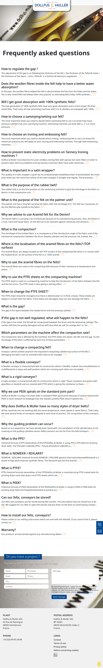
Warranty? (8, 530)
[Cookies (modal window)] (99, 664)
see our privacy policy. (84, 592)
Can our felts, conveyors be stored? (26, 497)
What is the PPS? (13, 439)
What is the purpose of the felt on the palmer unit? (37, 200)
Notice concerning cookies (66, 650)
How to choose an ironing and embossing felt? (34, 134)
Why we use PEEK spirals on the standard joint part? (38, 391)
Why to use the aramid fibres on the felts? (30, 262)
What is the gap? (13, 306)
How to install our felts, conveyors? (26, 515)
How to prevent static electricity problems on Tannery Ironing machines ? (44, 154)
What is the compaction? (18, 229)
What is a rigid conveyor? (19, 377)
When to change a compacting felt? (26, 347)
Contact (57, 639)
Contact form (99, 531)
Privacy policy (60, 646)
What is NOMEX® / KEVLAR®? (22, 453)
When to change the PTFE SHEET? (24, 291)
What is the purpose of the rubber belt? (29, 185)
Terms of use (60, 643)
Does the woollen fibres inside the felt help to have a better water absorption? (47, 85)
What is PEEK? (11, 483)
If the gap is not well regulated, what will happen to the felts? (44, 318)
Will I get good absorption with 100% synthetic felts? (38, 102)
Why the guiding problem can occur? (27, 424)
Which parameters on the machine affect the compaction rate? (45, 333)
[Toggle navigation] (3, 2)
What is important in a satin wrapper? (28, 170)
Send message (59, 597)
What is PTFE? (11, 468)
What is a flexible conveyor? (20, 362)
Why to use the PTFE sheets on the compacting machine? (41, 277)
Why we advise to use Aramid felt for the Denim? (35, 214)
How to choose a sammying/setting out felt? (32, 116)
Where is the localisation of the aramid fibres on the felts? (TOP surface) (45, 245)
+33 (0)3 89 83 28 (99, 524)
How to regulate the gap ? (19, 69)
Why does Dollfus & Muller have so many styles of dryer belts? (45, 406)
